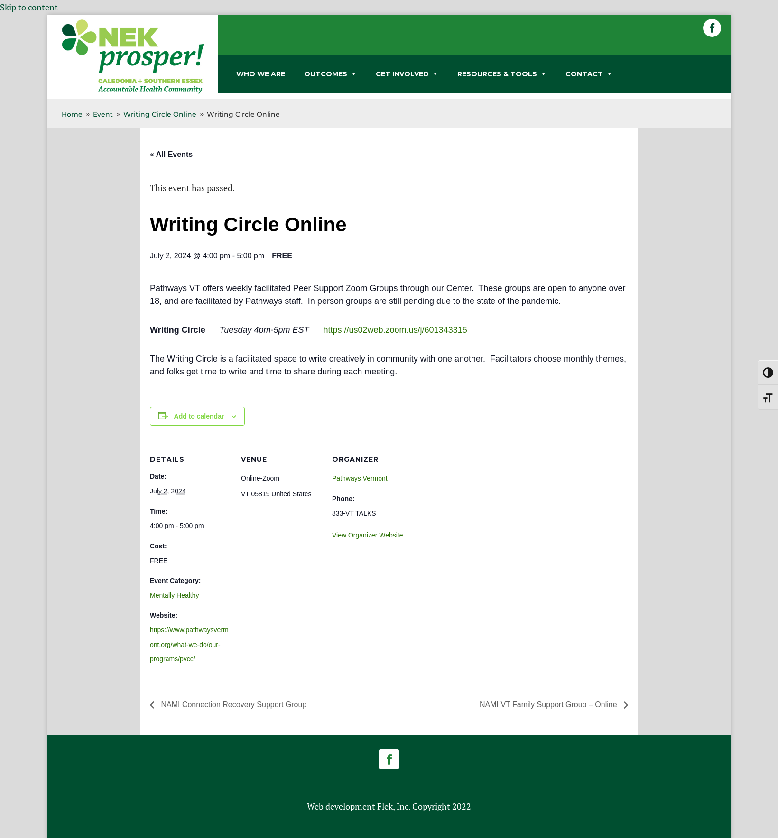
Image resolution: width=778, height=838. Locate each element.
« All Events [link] (171, 154)
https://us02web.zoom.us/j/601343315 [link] (395, 330)
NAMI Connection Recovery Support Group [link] (232, 705)
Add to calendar (199, 416)
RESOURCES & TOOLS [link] (501, 74)
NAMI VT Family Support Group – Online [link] (549, 705)
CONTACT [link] (588, 74)
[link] (132, 92)
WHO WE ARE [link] (260, 74)
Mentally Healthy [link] (174, 595)
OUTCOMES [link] (330, 74)
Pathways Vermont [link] (360, 478)
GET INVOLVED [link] (407, 74)
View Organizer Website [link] (367, 535)
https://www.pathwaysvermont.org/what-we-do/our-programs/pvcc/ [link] (189, 644)
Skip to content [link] (29, 7)
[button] (712, 28)
